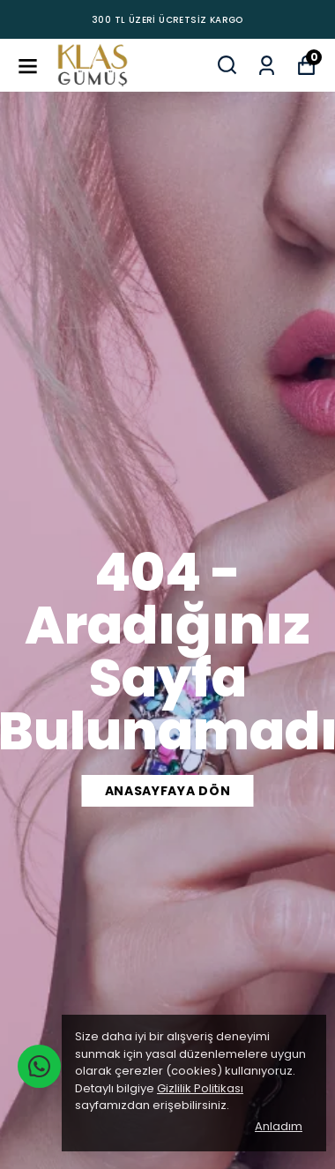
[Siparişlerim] (267, 64)
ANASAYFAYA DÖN (168, 791)
